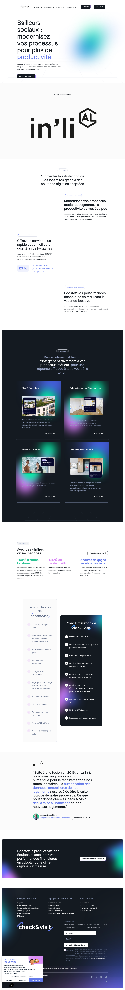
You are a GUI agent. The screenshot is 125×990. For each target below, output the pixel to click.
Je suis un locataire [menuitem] (86, 911)
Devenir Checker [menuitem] (54, 908)
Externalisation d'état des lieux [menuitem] (28, 908)
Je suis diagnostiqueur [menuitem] (88, 905)
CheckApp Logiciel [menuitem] (23, 911)
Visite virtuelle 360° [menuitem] (24, 905)
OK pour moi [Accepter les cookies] (36, 980)
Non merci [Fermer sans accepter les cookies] (9, 980)
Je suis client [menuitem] (84, 903)
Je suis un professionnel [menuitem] (88, 908)
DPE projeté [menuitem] (21, 916)
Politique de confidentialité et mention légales (55, 968)
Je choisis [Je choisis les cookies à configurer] (22, 980)
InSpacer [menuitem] (20, 903)
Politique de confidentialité (98, 958)
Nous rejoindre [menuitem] (53, 905)
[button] (11, 985)
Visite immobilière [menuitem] (23, 913)
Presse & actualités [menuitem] (55, 911)
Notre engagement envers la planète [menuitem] (61, 913)
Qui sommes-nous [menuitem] (54, 903)
